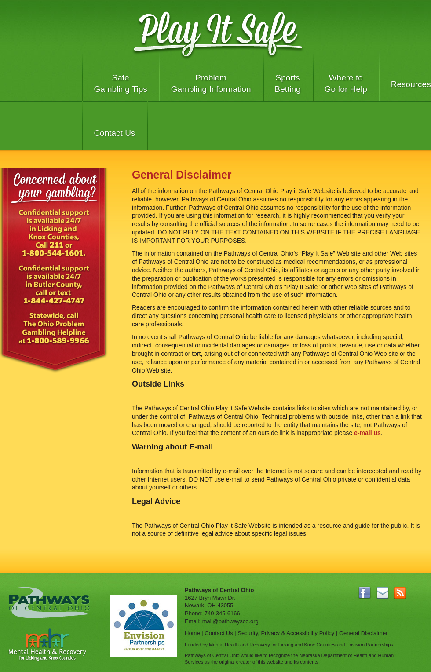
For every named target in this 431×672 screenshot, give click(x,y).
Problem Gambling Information (211, 83)
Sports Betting (288, 83)
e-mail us (367, 432)
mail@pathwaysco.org (230, 621)
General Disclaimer (363, 633)
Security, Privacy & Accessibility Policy (285, 633)
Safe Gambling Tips (120, 83)
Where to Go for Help (346, 83)
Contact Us (114, 133)
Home (192, 633)
